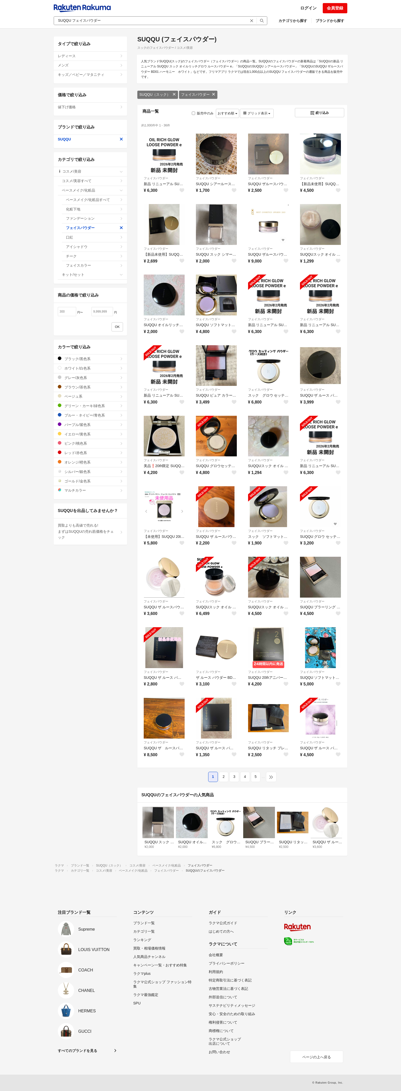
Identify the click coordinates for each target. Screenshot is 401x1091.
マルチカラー (90, 490)
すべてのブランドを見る (77, 1051)
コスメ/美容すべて (92, 181)
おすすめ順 (227, 113)
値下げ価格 (90, 107)
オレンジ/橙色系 (90, 462)
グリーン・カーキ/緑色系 (90, 406)
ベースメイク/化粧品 (92, 190)
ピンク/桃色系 (90, 443)
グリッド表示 (256, 113)
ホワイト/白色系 (90, 368)
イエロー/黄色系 (90, 434)
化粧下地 (94, 209)
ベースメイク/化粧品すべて (94, 200)
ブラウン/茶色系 (90, 387)
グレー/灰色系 (90, 377)
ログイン (308, 8)
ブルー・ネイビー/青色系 (90, 415)
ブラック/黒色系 (90, 359)
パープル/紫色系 (90, 424)
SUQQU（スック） (157, 94)
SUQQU (90, 139)
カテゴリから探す (293, 21)
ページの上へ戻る (316, 1057)
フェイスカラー (94, 265)
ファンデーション (94, 218)
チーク (94, 256)
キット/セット (92, 274)
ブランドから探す (330, 21)
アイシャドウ (94, 247)
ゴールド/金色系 (90, 481)
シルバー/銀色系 (90, 471)
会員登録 (335, 8)
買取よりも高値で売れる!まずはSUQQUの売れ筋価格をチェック (90, 531)
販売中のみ (203, 113)
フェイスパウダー (198, 94)
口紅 (94, 237)
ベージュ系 (90, 396)
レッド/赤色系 (90, 452)
